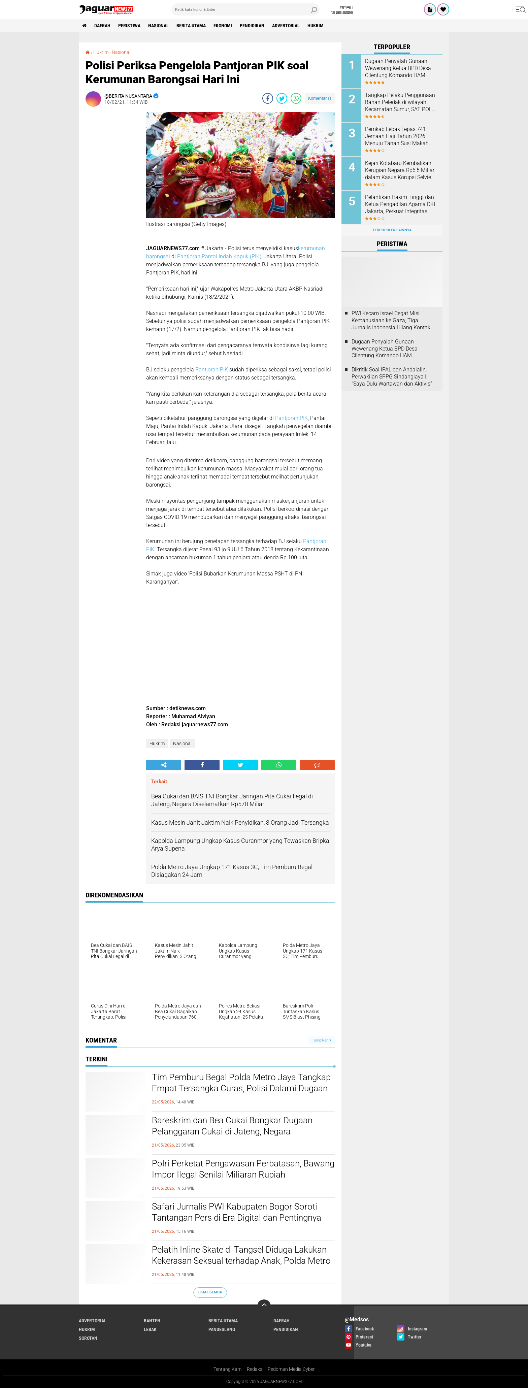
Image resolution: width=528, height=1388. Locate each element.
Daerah (102, 25)
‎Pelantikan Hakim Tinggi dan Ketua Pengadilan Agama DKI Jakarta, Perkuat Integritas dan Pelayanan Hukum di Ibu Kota (400, 204)
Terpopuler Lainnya (391, 230)
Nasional (158, 25)
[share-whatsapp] (296, 98)
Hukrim (315, 25)
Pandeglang (221, 1329)
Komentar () (319, 98)
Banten (152, 1320)
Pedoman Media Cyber (291, 1369)
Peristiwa (129, 25)
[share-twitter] (281, 98)
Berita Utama (191, 25)
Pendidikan (252, 25)
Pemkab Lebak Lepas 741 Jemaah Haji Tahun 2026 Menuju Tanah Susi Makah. (397, 136)
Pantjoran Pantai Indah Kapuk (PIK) (219, 256)
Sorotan (88, 1338)
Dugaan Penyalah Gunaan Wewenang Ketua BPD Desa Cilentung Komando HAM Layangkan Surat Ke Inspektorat (398, 68)
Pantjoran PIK (211, 369)
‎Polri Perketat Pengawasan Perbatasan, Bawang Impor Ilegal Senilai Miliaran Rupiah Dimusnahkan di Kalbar (243, 1174)
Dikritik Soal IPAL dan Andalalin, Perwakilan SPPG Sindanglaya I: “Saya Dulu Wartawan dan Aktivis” (392, 376)
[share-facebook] (267, 98)
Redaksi (255, 1369)
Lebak (150, 1329)
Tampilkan (321, 1040)
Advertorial (286, 25)
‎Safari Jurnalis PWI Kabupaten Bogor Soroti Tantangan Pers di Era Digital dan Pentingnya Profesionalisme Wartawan (236, 1217)
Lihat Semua (210, 1292)
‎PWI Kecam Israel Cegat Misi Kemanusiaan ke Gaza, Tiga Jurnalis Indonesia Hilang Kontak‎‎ (391, 320)
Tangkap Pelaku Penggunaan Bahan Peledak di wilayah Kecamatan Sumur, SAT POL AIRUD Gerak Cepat (400, 102)
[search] (245, 9)
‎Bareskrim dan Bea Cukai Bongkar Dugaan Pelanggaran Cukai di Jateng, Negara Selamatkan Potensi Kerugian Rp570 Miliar (233, 1131)
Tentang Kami (227, 1369)
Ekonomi (222, 25)
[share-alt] (163, 765)
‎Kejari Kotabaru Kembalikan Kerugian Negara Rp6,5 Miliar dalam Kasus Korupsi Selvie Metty (399, 170)
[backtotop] (264, 1306)
